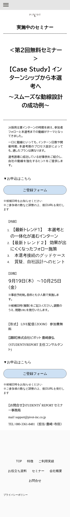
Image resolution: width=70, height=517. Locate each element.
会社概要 (56, 471)
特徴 (30, 461)
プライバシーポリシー (15, 494)
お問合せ (35, 480)
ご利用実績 (46, 461)
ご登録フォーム (35, 190)
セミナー (38, 471)
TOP (19, 461)
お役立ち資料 (17, 471)
